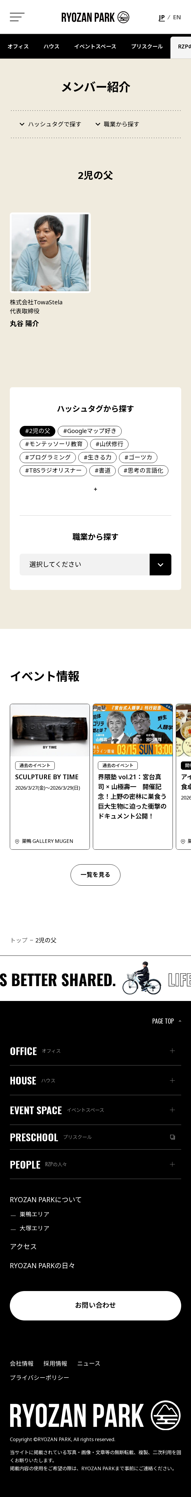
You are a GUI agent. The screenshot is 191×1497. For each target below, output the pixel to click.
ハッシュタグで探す (55, 124)
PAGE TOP (167, 1020)
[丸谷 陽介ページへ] (50, 270)
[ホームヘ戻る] (95, 17)
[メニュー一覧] (17, 17)
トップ (19, 940)
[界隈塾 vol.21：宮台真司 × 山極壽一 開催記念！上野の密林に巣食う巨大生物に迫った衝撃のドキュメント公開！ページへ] (133, 777)
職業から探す (122, 124)
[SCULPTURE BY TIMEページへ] (50, 777)
